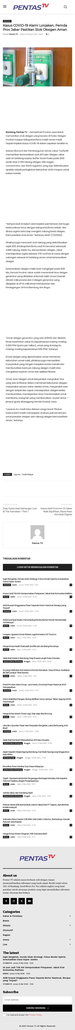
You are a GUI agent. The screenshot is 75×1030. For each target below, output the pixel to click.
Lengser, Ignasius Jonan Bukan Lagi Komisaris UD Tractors (29, 634)
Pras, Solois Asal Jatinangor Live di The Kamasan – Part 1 (20, 510)
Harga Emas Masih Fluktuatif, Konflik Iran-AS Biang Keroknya (31, 646)
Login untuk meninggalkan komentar (37, 567)
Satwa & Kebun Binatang (13, 661)
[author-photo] (37, 539)
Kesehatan (7, 21)
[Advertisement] (37, 110)
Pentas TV (13, 34)
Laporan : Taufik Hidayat (23, 474)
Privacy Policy (35, 1015)
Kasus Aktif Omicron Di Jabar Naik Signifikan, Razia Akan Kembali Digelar (56, 511)
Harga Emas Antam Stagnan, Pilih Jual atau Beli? (25, 834)
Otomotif (7, 585)
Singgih (27, 661)
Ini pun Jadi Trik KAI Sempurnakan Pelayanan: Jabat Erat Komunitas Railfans (37, 593)
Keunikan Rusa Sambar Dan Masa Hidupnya (23, 766)
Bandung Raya (9, 758)
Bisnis (6, 597)
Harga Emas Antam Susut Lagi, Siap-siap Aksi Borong (27, 713)
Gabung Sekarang (37, 1008)
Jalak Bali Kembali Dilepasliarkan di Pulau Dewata (26, 740)
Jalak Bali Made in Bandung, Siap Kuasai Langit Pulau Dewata (31, 658)
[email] (37, 999)
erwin (14, 585)
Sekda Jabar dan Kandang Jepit (18, 793)
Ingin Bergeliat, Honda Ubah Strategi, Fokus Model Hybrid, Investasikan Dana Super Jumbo (34, 958)
